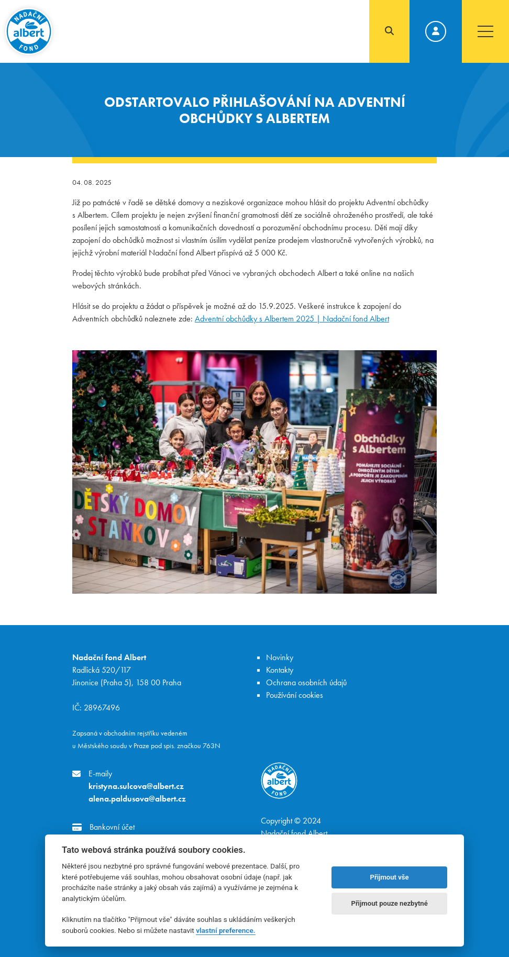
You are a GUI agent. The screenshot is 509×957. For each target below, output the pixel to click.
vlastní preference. (225, 930)
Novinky (279, 657)
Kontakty (279, 669)
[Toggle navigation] (485, 31)
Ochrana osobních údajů (306, 682)
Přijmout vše (389, 877)
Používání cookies (294, 694)
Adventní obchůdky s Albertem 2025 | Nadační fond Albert (292, 318)
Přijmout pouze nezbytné (389, 903)
